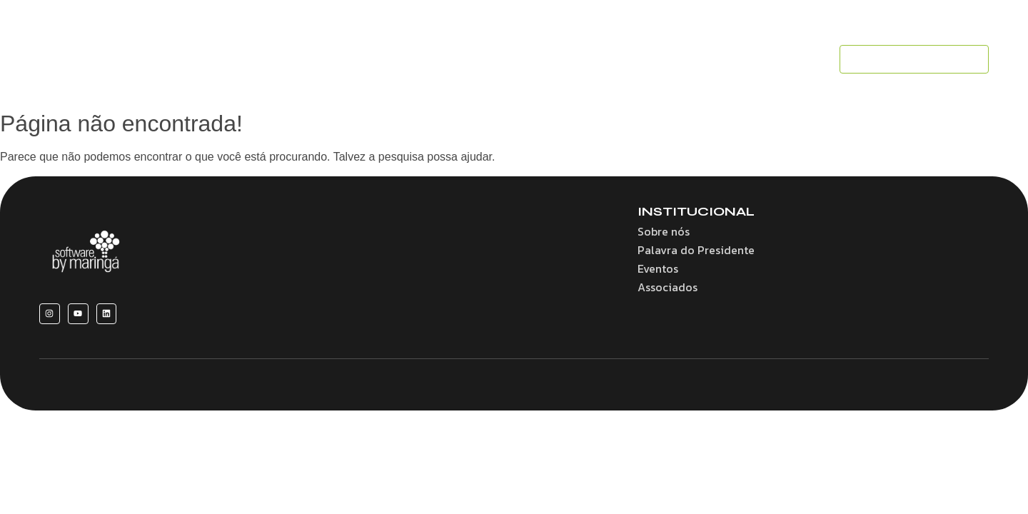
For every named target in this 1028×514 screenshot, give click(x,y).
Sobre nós (352, 59)
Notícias (730, 59)
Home (283, 59)
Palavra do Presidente (696, 249)
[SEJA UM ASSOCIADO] (914, 59)
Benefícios (427, 59)
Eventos (663, 59)
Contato (797, 59)
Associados (589, 59)
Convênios (507, 59)
